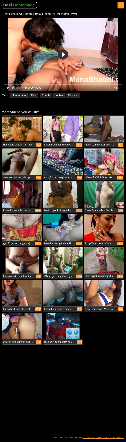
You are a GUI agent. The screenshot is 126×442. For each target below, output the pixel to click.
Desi (19, 5)
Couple (46, 95)
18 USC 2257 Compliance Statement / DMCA (103, 437)
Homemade (19, 95)
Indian (59, 95)
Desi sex (73, 95)
